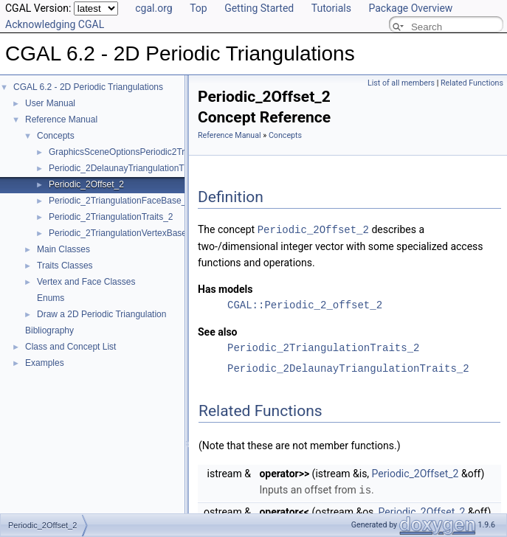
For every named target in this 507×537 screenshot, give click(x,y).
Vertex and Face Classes (86, 282)
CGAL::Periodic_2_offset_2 (304, 304)
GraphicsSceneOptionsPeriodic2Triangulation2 (140, 152)
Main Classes (63, 249)
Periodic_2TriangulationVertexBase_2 (122, 233)
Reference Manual (61, 119)
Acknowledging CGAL (54, 24)
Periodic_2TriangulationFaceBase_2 (120, 200)
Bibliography (49, 330)
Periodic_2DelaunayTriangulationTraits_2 (129, 168)
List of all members (401, 83)
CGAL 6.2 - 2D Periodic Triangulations (88, 87)
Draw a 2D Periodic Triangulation (101, 314)
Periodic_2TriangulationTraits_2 (111, 217)
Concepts (56, 136)
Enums (50, 298)
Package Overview (410, 8)
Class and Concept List (70, 347)
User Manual (50, 103)
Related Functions (472, 83)
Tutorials (331, 8)
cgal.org (153, 8)
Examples (44, 363)
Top (198, 8)
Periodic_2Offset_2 (86, 184)
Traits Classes (65, 265)
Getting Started (259, 8)
